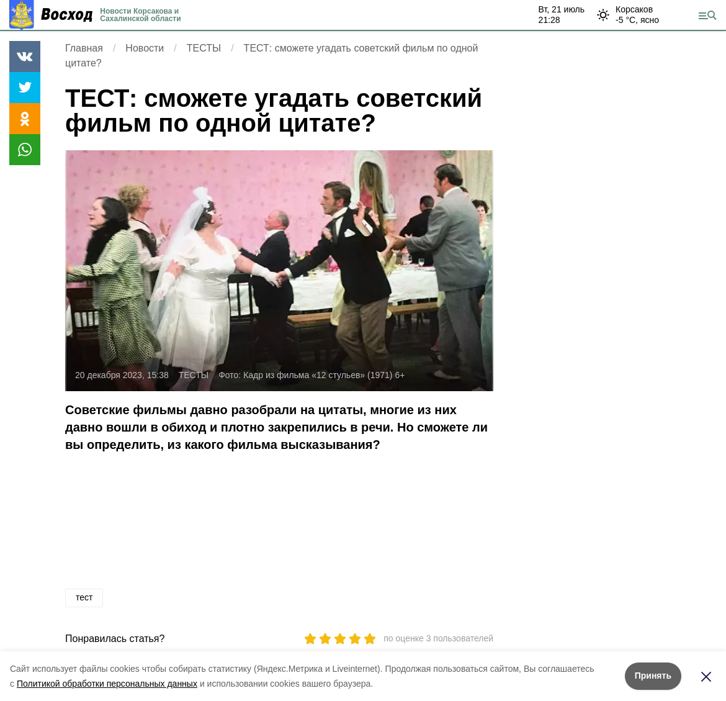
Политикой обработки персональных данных (107, 684)
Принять (653, 676)
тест (84, 597)
